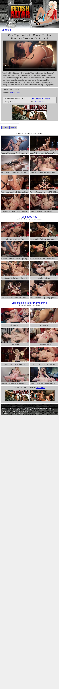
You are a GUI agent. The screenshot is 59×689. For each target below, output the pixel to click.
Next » (13, 128)
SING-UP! (6, 30)
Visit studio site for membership (29, 302)
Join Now (40, 387)
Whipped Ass (15, 92)
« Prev (5, 128)
